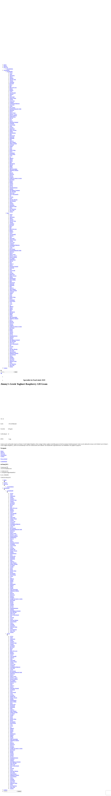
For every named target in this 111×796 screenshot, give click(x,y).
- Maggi (11, 580)
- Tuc (11, 616)
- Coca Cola (12, 521)
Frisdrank (12, 123)
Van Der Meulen (13, 199)
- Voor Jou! (12, 781)
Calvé (11, 91)
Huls (11, 139)
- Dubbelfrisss (13, 537)
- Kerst (8, 633)
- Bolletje (12, 510)
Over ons (6, 67)
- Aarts (11, 494)
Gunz (11, 126)
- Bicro (11, 505)
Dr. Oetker (12, 258)
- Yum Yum (12, 631)
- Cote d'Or (12, 525)
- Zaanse (12, 632)
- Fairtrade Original (14, 542)
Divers (11, 111)
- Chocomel (12, 517)
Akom (11, 76)
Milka (11, 166)
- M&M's (12, 578)
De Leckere (12, 107)
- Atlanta (12, 501)
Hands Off (12, 129)
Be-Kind (12, 83)
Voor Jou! (12, 360)
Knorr (11, 151)
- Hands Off (12, 549)
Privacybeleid (4, 459)
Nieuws (5, 66)
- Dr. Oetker (12, 680)
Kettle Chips (13, 150)
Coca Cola (12, 101)
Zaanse (11, 211)
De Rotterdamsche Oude (15, 109)
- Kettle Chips (13, 570)
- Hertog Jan (12, 556)
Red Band (12, 179)
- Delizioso (12, 530)
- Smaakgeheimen (14, 608)
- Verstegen (12, 625)
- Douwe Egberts (14, 536)
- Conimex (12, 522)
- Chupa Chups (13, 518)
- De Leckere (13, 528)
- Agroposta (12, 496)
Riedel (11, 182)
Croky (11, 106)
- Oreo (11, 592)
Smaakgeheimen (13, 187)
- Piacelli (12, 593)
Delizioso (12, 110)
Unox (11, 198)
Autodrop (12, 82)
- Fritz (11, 691)
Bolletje (11, 90)
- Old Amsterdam (14, 589)
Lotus (11, 155)
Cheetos (11, 94)
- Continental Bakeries (15, 524)
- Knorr (11, 572)
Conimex (12, 102)
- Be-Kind (12, 504)
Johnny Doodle (13, 143)
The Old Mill (13, 191)
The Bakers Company (15, 190)
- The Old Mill (13, 612)
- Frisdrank (12, 544)
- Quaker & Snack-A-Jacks (16, 599)
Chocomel (12, 96)
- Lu (11, 577)
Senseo (11, 185)
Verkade (11, 203)
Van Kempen (13, 201)
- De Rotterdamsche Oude (16, 529)
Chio (11, 95)
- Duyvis (12, 538)
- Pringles (12, 597)
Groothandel (10, 71)
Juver (11, 147)
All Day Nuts (13, 79)
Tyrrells (11, 197)
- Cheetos (12, 514)
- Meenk (12, 585)
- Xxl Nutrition (13, 629)
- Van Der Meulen (14, 620)
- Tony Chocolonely (14, 615)
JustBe (11, 146)
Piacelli (11, 173)
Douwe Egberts (13, 115)
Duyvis (11, 118)
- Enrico (11, 541)
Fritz (11, 269)
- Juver (11, 568)
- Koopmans (12, 573)
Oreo (11, 171)
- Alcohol (12, 498)
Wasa (11, 207)
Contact (5, 368)
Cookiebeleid (4, 461)
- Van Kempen (13, 621)
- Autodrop (12, 502)
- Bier (11, 506)
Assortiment (6, 70)
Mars (11, 162)
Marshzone (12, 163)
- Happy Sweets (13, 550)
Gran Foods (12, 125)
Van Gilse (12, 350)
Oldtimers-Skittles (14, 170)
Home (5, 64)
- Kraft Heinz (13, 574)
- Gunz (11, 546)
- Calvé (11, 512)
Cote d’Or (12, 105)
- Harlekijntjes (13, 553)
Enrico (11, 121)
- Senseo (12, 605)
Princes (11, 175)
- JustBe (11, 566)
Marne (11, 161)
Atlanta (11, 80)
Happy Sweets (13, 130)
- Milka (11, 587)
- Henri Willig (13, 701)
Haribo (11, 131)
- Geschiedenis (10, 486)
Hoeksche (12, 137)
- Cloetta (12, 520)
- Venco (11, 623)
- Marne (11, 581)
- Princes (12, 596)
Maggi (11, 159)
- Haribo (12, 552)
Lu (10, 157)
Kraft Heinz (12, 154)
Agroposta (12, 75)
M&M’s (11, 158)
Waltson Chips (13, 206)
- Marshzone (13, 584)
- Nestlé (11, 588)
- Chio (11, 516)
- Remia (11, 601)
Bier (11, 86)
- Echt (11, 540)
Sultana (11, 189)
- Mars (11, 582)
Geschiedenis (10, 68)
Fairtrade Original (14, 122)
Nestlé (11, 167)
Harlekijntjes (13, 133)
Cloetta (11, 99)
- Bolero (11, 509)
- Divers (11, 532)
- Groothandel (10, 490)
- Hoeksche (12, 557)
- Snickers (12, 759)
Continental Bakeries (15, 103)
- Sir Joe (11, 607)
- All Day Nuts (13, 500)
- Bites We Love (13, 508)
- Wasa (11, 628)
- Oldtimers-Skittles (14, 591)
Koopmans (12, 153)
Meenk (11, 165)
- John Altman (13, 562)
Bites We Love (13, 87)
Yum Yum (12, 210)
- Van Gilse (12, 772)
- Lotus (11, 576)
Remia (11, 181)
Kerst (8, 213)
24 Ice (11, 72)
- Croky (11, 526)
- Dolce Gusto (13, 533)
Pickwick (12, 174)
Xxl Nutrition (13, 209)
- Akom (11, 497)
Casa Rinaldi (13, 92)
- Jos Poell (12, 565)
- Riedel (11, 603)
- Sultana (12, 609)
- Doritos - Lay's (13, 534)
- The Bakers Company (15, 611)
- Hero (11, 554)
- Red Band (12, 600)
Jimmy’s (12, 141)
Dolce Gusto (13, 113)
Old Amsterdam (13, 169)
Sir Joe (11, 186)
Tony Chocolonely (14, 194)
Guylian (11, 127)
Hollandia (12, 138)
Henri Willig (13, 279)
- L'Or (11, 724)
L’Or (11, 302)
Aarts (11, 74)
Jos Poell (12, 145)
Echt (11, 119)
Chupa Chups (13, 98)
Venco (11, 202)
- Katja (11, 569)
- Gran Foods (13, 545)
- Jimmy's (12, 561)
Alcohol (11, 78)
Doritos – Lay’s (13, 114)
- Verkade (12, 624)
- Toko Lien (12, 613)
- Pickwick (12, 595)
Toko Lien (12, 193)
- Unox (11, 619)
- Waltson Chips (13, 627)
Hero (11, 134)
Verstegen (12, 205)
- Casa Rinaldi (13, 513)
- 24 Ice (11, 493)
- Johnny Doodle (14, 564)
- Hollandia (12, 558)
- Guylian (12, 548)
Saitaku (11, 183)
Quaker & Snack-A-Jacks (16, 178)
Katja (11, 149)
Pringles (11, 177)
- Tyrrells (12, 617)
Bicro (11, 84)
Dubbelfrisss (13, 117)
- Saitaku (12, 604)
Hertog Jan (12, 135)
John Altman (13, 142)
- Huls (11, 560)
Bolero (11, 88)
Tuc (10, 195)
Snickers (12, 337)
